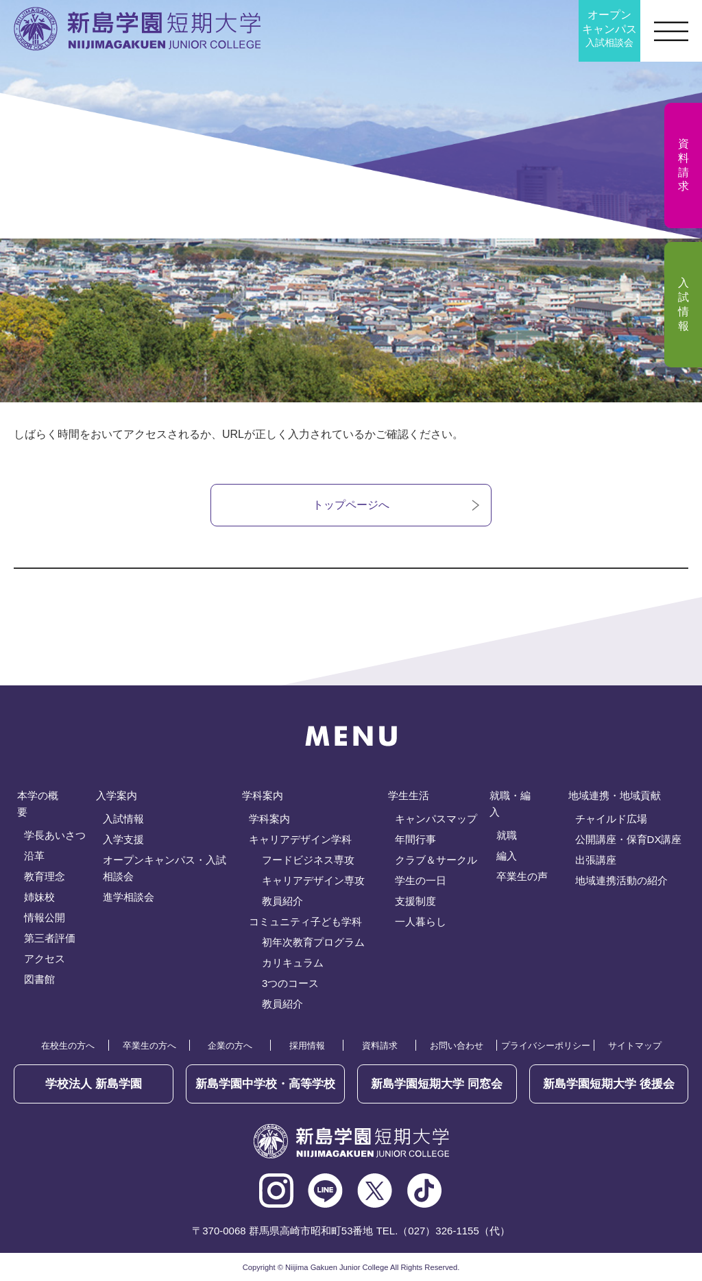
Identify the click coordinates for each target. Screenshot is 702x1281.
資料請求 (380, 1045)
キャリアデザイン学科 (300, 839)
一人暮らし (420, 921)
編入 (506, 856)
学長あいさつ (55, 835)
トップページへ (351, 505)
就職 (506, 835)
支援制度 (415, 901)
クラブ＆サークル (436, 860)
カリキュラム (293, 962)
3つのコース (290, 983)
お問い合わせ (456, 1045)
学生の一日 (420, 880)
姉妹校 (39, 897)
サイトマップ (635, 1045)
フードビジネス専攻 (308, 860)
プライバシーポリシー (545, 1045)
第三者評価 (49, 938)
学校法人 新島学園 (93, 1083)
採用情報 (307, 1045)
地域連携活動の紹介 (621, 880)
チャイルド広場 (611, 819)
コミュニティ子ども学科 (305, 921)
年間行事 (415, 839)
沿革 (34, 856)
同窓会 (437, 1083)
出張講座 (595, 860)
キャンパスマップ (436, 819)
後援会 (609, 1083)
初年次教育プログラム (313, 942)
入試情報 (123, 819)
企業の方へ (230, 1045)
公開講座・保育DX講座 (628, 839)
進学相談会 (128, 897)
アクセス (44, 958)
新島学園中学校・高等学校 (265, 1083)
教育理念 (44, 876)
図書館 (39, 979)
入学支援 (123, 839)
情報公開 (44, 917)
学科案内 (269, 819)
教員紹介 (282, 901)
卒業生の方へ (149, 1045)
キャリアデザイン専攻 (313, 880)
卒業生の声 (522, 876)
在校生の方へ (68, 1045)
